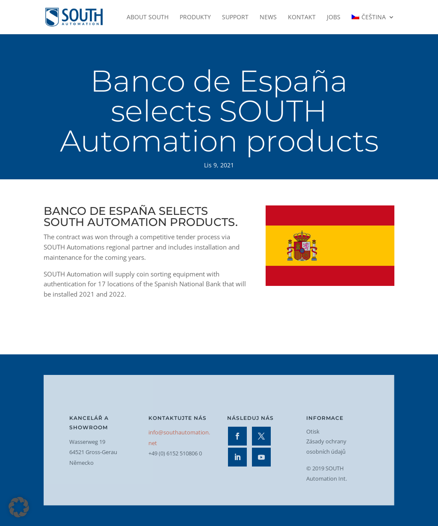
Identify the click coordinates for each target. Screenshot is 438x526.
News (268, 17)
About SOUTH (148, 17)
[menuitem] (373, 24)
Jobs (333, 17)
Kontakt (302, 17)
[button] (19, 507)
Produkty (195, 17)
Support (235, 17)
